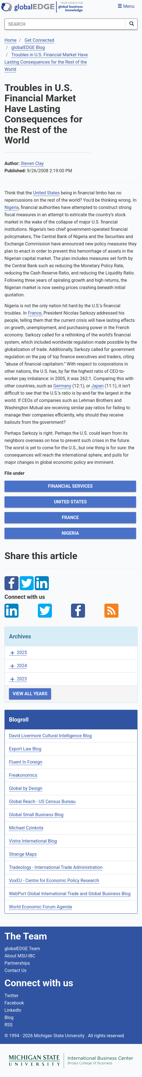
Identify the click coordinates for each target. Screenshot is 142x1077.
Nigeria (70, 533)
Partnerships (17, 963)
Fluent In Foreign (25, 762)
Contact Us (15, 970)
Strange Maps (23, 854)
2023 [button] (18, 679)
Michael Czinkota (26, 828)
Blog (8, 1017)
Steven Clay (32, 163)
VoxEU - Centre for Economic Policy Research (54, 880)
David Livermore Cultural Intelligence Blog (50, 735)
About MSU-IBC (19, 956)
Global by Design (25, 788)
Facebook (14, 1003)
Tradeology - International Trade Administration (55, 867)
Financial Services (70, 486)
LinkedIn (12, 1010)
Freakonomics (23, 775)
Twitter (11, 995)
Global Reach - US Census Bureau (42, 801)
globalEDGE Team (22, 948)
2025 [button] (18, 653)
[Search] (65, 24)
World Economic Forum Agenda (40, 906)
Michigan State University (60, 1035)
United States (70, 501)
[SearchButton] (132, 24)
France (70, 517)
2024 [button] (18, 666)
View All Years (30, 693)
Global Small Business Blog (36, 814)
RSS (8, 1024)
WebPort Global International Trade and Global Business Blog (69, 893)
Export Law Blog (25, 749)
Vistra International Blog (33, 841)
